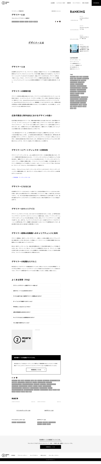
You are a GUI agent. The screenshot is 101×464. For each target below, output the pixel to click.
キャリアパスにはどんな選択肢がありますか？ (24, 317)
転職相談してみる (36, 371)
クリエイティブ (49, 383)
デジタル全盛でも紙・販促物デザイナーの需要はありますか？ (27, 296)
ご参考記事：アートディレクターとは (21, 177)
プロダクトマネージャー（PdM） (17, 390)
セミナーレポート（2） (74, 61)
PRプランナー (27, 381)
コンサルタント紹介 (60, 2)
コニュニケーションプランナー (28, 385)
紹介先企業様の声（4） (74, 67)
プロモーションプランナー (29, 390)
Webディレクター (46, 381)
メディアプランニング (44, 390)
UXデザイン (40, 381)
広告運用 (23, 392)
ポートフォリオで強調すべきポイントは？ (23, 301)
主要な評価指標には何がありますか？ (22, 312)
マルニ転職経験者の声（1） (75, 63)
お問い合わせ (43, 458)
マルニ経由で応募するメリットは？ (21, 323)
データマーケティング (43, 389)
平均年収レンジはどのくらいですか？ (22, 306)
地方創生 (13, 392)
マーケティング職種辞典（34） (76, 65)
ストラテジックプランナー (51, 385)
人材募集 (50, 390)
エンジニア (35, 383)
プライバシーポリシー (22, 458)
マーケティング (36, 390)
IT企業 (23, 381)
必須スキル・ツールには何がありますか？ (23, 290)
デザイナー (22, 21)
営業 (58, 390)
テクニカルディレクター (23, 387)
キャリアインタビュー (41, 383)
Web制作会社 (14, 383)
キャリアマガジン (77, 2)
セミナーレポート (15, 387)
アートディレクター (15, 21)
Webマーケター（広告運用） (55, 381)
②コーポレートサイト (54, 458)
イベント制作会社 (29, 383)
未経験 (27, 392)
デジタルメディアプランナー (16, 389)
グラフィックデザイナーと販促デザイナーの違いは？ (25, 285)
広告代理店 (35, 21)
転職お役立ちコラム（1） (75, 68)
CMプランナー (14, 381)
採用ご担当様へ (85, 2)
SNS (36, 381)
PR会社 (32, 381)
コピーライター (36, 385)
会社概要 (53, 2)
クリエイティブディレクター (16, 385)
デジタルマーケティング (47, 387)
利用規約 (13, 458)
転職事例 (69, 2)
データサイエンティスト (35, 389)
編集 (30, 392)
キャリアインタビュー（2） (75, 59)
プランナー (50, 389)
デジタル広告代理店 (26, 389)
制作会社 (31, 21)
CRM (19, 381)
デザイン (26, 21)
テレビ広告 (30, 387)
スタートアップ (43, 385)
